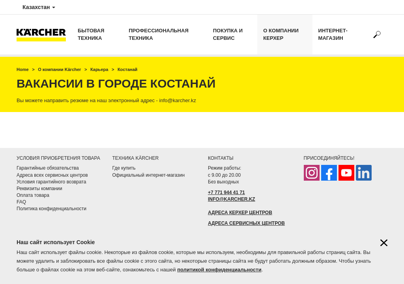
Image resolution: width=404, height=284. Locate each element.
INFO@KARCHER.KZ (231, 199)
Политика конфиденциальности (51, 208)
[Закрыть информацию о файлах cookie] (383, 242)
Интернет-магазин (333, 34)
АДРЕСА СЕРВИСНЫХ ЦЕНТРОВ (246, 223)
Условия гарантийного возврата (51, 182)
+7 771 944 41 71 (226, 192)
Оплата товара (33, 195)
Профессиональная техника (158, 34)
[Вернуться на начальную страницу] (44, 34)
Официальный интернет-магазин (148, 175)
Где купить (124, 168)
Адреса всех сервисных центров (52, 175)
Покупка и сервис (228, 34)
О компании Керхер (280, 34)
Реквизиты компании (39, 188)
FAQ (21, 202)
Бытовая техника (91, 34)
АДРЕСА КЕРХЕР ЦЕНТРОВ (240, 212)
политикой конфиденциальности (219, 270)
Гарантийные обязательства (48, 168)
